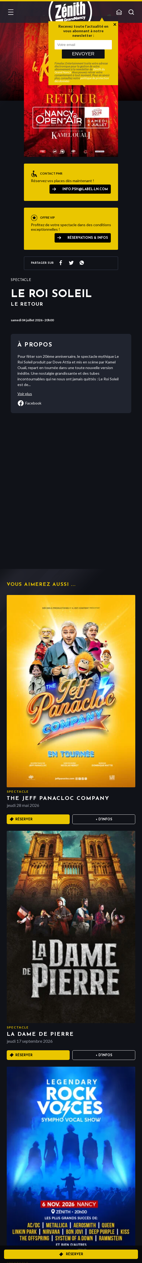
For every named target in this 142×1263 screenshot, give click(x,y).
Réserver (74, 1254)
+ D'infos (104, 819)
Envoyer (83, 53)
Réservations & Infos (88, 238)
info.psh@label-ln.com (85, 189)
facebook (29, 403)
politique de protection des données (82, 79)
